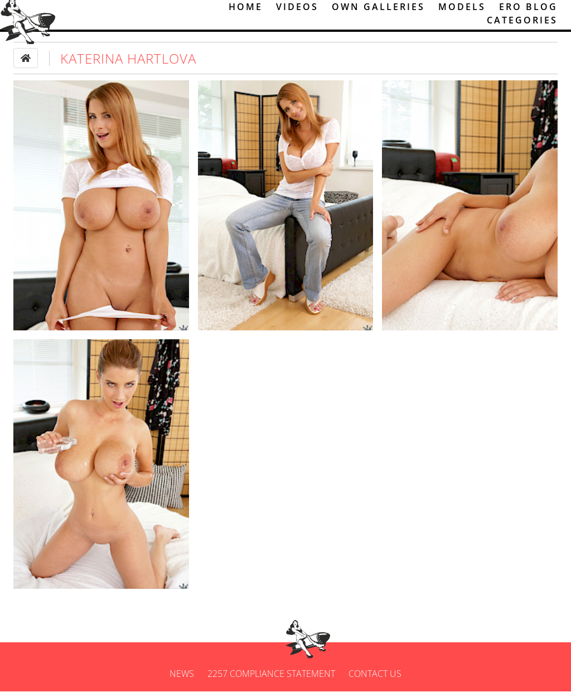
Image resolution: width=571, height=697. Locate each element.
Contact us (375, 679)
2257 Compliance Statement (271, 679)
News (182, 679)
